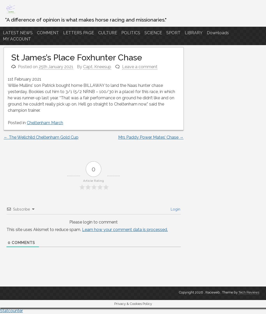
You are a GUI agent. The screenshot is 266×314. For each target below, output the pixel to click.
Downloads (218, 32)
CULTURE (107, 32)
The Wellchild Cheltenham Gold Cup (41, 137)
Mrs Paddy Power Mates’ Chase (151, 137)
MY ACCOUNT (17, 39)
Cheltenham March (45, 122)
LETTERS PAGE (78, 32)
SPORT (173, 32)
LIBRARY (194, 32)
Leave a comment (139, 66)
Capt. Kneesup (97, 66)
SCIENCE (153, 32)
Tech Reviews (248, 292)
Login (175, 209)
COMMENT (48, 32)
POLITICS (130, 32)
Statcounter (11, 310)
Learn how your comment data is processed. (125, 229)
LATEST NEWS (18, 32)
